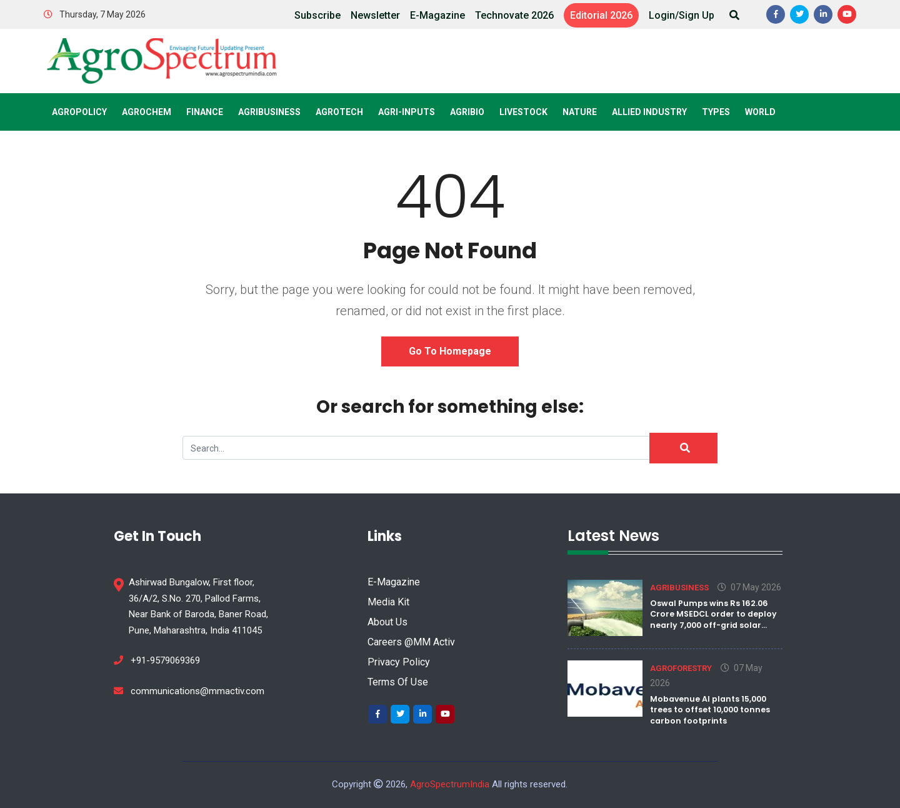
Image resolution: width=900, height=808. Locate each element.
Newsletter (375, 15)
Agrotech (339, 112)
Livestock (523, 112)
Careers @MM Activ (411, 642)
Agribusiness (269, 112)
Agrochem (146, 112)
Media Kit (388, 602)
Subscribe (317, 15)
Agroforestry (681, 668)
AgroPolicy (79, 112)
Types (716, 112)
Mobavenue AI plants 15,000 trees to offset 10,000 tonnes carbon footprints (710, 710)
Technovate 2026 (514, 15)
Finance (204, 112)
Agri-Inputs (406, 112)
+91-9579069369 (157, 660)
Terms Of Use (398, 682)
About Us (388, 622)
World (760, 112)
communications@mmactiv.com (189, 691)
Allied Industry (649, 112)
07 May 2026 (749, 587)
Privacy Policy (399, 662)
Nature (579, 112)
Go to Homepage (450, 351)
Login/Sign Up (681, 15)
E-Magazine (437, 15)
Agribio (467, 112)
